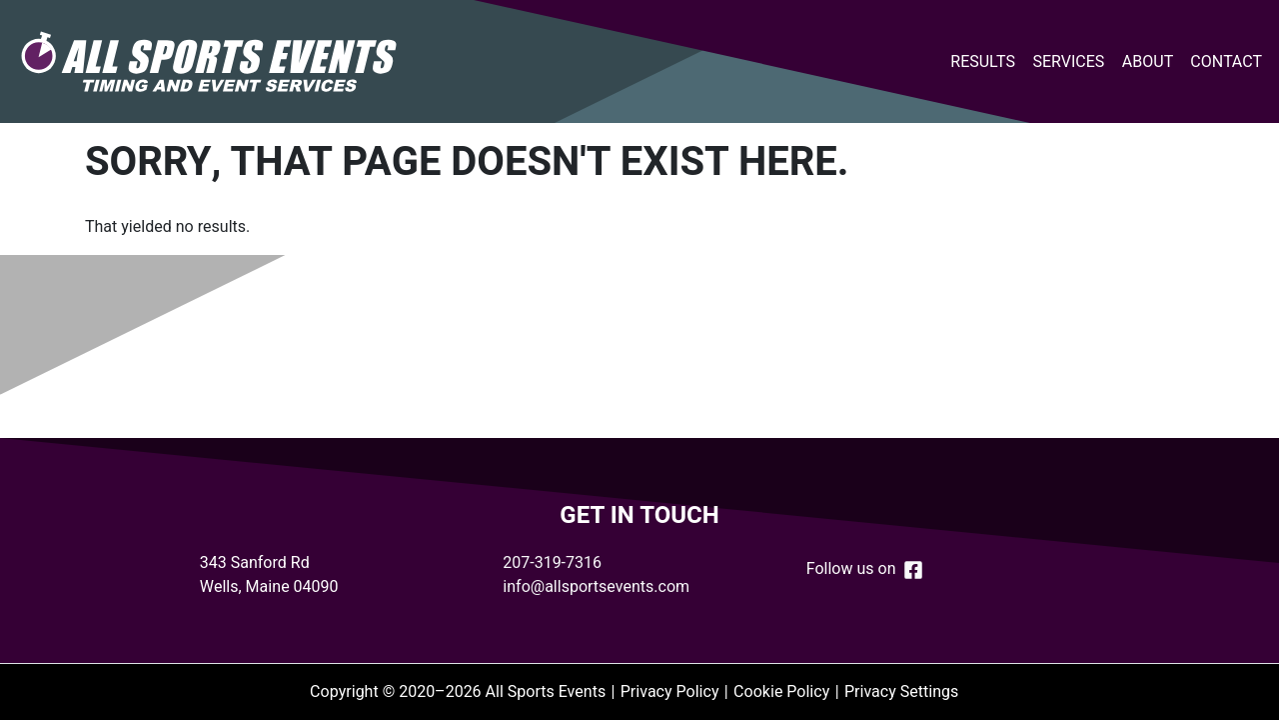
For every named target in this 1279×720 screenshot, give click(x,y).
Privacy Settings (901, 692)
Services (1068, 62)
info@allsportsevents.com (596, 587)
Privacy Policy (670, 692)
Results (982, 62)
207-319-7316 (552, 563)
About (1147, 62)
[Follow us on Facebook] (913, 568)
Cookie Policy (781, 692)
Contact (1226, 62)
